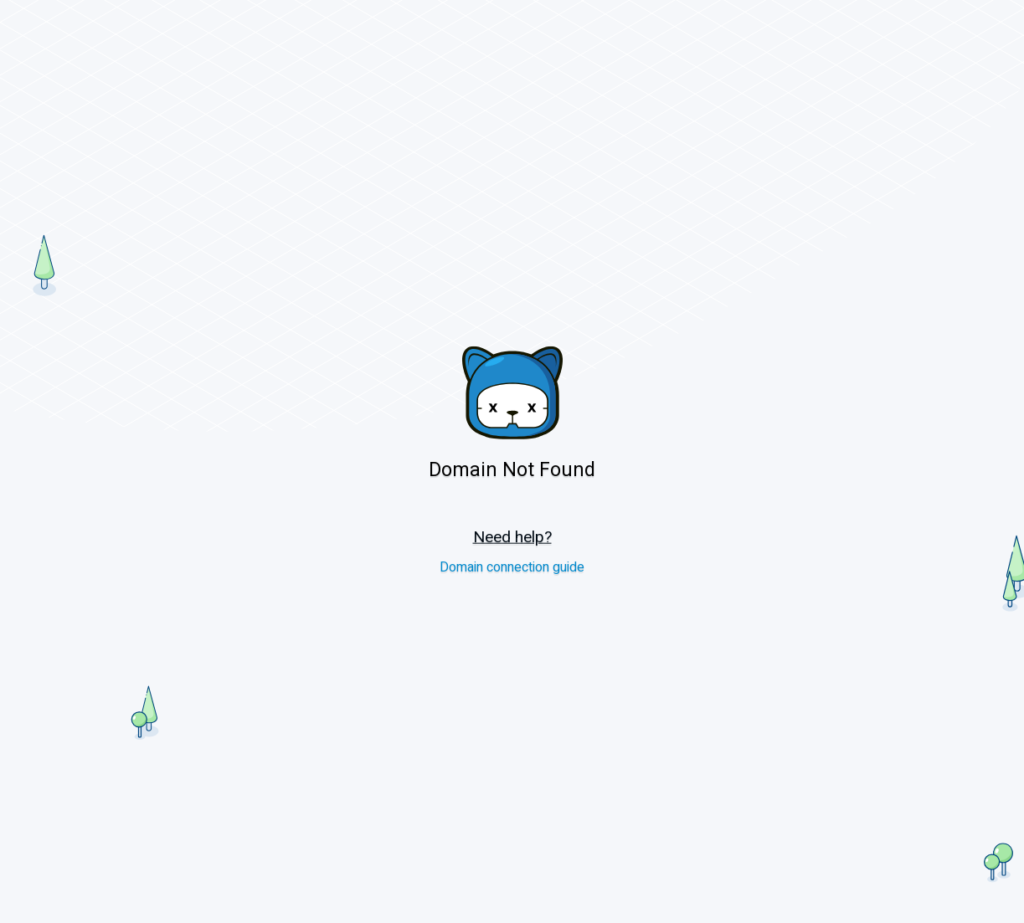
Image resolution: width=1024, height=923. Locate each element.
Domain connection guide (512, 567)
